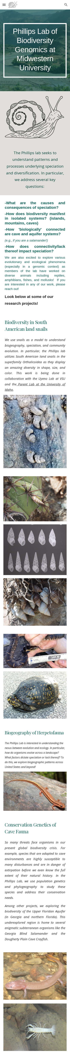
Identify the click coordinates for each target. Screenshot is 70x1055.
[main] (35, 50)
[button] (4, 4)
